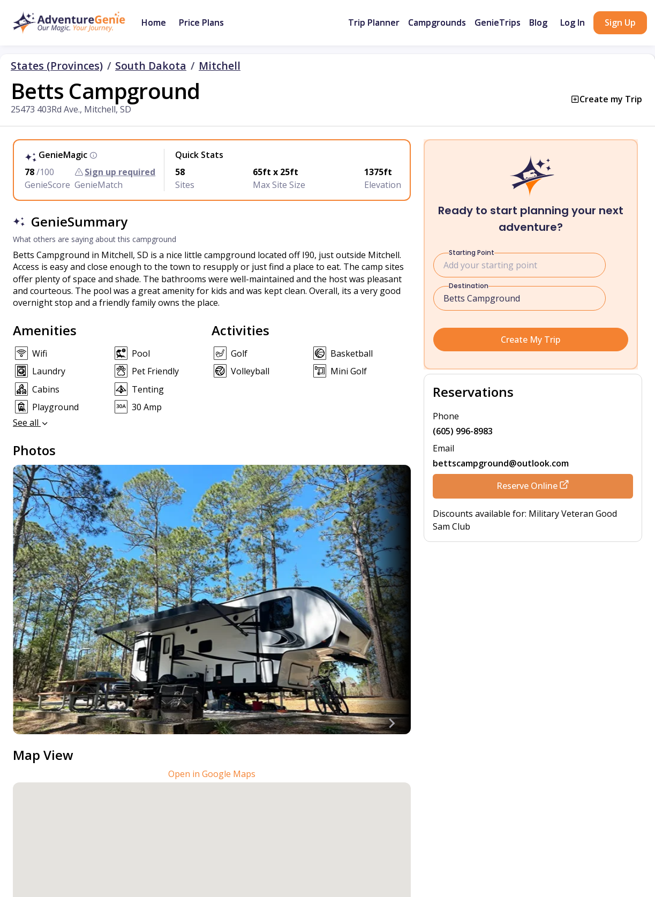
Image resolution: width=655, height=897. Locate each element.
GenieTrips (498, 22)
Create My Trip (530, 339)
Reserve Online (532, 485)
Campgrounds (437, 22)
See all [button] (31, 422)
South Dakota (150, 65)
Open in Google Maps (211, 774)
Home (153, 22)
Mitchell (219, 65)
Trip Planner (374, 22)
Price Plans (201, 22)
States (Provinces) (57, 65)
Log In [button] (572, 22)
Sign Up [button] (620, 22)
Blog (538, 22)
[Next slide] (391, 723)
